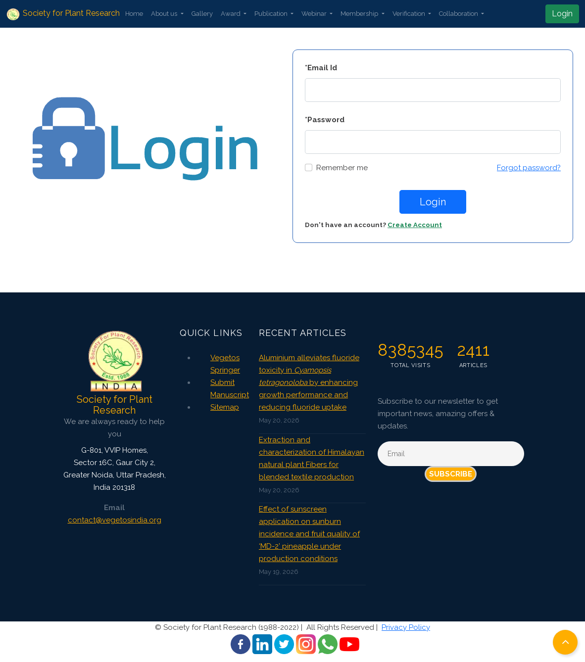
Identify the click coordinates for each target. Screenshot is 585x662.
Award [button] (231, 13)
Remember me (342, 167)
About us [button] (165, 13)
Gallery (202, 13)
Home (134, 13)
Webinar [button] (314, 13)
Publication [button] (271, 13)
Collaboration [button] (459, 13)
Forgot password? (529, 167)
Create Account (415, 225)
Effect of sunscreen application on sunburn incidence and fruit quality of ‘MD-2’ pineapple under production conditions (309, 534)
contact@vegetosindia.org (114, 520)
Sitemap (224, 407)
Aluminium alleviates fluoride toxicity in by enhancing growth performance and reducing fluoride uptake (309, 382)
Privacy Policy (406, 627)
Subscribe (450, 474)
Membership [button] (360, 13)
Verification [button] (409, 13)
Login (562, 13)
